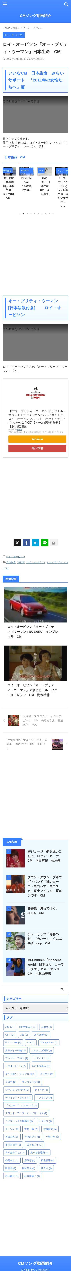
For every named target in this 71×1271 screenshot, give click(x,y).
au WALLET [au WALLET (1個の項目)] (27, 1026)
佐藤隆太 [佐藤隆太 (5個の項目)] (50, 1129)
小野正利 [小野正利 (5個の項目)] (52, 1136)
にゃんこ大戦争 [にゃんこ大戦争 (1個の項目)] (42, 1050)
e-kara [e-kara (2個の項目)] (46, 1026)
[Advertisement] (35, 255)
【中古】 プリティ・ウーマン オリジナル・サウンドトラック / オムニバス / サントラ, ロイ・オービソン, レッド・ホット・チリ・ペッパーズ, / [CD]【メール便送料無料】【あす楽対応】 (37, 419)
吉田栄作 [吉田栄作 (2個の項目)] (12, 1136)
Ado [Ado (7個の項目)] (9, 1026)
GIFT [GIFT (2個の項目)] (9, 1034)
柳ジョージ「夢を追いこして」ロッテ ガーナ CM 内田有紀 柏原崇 (45, 856)
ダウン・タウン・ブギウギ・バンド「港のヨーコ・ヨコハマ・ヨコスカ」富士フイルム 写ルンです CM (45, 886)
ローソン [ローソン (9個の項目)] (12, 1129)
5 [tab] (35, 214)
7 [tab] (42, 214)
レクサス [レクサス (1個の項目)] (45, 1121)
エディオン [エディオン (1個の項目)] (42, 1058)
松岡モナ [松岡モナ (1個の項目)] (12, 1160)
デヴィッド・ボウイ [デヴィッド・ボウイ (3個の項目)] (17, 1097)
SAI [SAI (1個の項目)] (30, 1042)
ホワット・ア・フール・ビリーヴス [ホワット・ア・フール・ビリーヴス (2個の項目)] (26, 1113)
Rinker (19, 430)
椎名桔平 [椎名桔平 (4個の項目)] (47, 1160)
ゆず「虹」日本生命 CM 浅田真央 (45, 186)
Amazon (37, 439)
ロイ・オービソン (15, 556)
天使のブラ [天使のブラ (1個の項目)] (32, 1136)
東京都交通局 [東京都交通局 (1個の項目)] (39, 1152)
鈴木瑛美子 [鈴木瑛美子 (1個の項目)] (32, 1176)
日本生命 (11, 562)
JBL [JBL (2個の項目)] (24, 1034)
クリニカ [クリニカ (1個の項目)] (46, 1074)
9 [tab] (49, 214)
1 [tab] (20, 214)
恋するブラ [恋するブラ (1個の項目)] (34, 1144)
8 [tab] (46, 214)
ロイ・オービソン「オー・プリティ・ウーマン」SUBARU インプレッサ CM (32, 631)
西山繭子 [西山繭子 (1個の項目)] (12, 1176)
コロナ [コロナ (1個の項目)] (10, 1081)
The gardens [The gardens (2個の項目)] (48, 1042)
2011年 (21, 562)
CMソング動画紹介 (35, 16)
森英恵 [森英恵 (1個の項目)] (29, 1160)
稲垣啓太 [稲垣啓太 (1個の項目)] (28, 1168)
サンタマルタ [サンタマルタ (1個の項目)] (31, 1081)
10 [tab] (53, 214)
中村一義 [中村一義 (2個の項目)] (31, 1129)
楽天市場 (37, 448)
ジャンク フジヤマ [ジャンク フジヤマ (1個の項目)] (17, 1089)
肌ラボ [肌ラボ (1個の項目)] (46, 1168)
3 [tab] (27, 214)
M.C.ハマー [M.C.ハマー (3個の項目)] (13, 1042)
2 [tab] (24, 214)
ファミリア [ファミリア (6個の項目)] (44, 1097)
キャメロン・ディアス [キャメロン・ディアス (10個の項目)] (19, 1074)
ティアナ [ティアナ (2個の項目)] (41, 1089)
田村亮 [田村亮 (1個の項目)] (10, 1168)
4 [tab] (31, 214)
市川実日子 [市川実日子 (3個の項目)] (13, 1144)
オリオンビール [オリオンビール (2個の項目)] (15, 1066)
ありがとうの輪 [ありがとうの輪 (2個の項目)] (15, 1050)
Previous (6, 187)
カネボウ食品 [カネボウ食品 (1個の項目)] (41, 1066)
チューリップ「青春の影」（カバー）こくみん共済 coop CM (45, 939)
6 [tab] (38, 214)
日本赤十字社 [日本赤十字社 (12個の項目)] (15, 1152)
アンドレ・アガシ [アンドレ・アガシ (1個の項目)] (16, 1058)
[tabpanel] (44, 182)
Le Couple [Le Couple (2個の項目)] (41, 1034)
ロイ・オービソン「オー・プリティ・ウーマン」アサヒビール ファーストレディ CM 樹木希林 (32, 690)
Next (64, 187)
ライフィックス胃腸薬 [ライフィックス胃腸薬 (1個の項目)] (19, 1121)
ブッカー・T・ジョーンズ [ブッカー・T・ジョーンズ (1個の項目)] (21, 1105)
